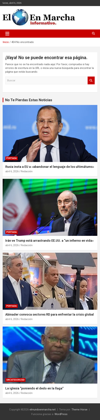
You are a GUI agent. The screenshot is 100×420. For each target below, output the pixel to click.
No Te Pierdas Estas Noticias (28, 100)
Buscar (91, 81)
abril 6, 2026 (12, 171)
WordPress (61, 414)
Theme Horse (79, 409)
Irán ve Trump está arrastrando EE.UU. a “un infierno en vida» (49, 240)
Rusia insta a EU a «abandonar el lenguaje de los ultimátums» (49, 167)
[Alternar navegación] (7, 33)
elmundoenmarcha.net (43, 409)
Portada (11, 158)
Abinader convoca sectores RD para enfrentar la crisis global (49, 314)
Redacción (27, 171)
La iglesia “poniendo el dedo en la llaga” (34, 388)
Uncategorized (15, 380)
